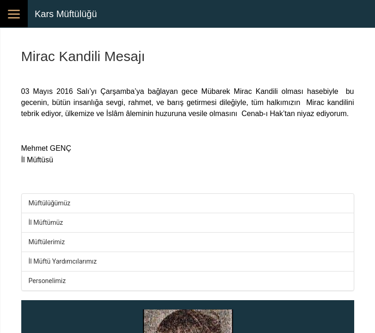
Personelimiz (47, 280)
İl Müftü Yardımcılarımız (63, 261)
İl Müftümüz (46, 222)
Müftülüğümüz (50, 203)
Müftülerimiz (47, 242)
